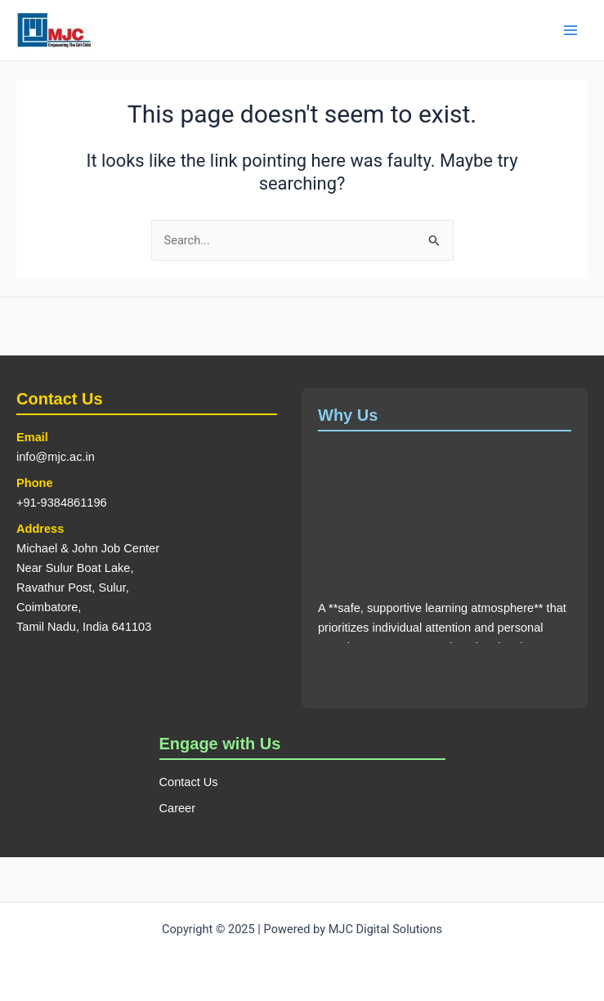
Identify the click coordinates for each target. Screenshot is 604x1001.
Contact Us (188, 782)
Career (177, 808)
